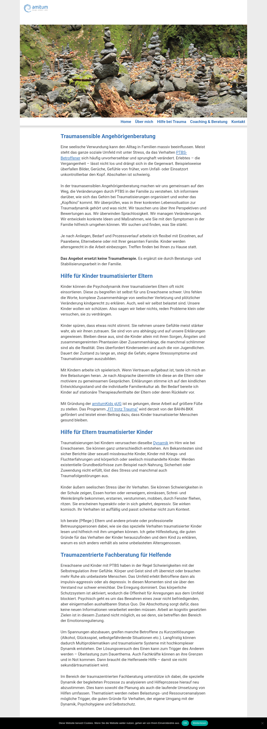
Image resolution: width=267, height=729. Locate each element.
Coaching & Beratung (208, 121)
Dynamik (160, 443)
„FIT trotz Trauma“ (122, 409)
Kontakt (238, 121)
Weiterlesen (199, 723)
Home (126, 121)
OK (185, 723)
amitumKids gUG (107, 403)
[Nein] (262, 723)
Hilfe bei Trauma (171, 121)
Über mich (144, 121)
